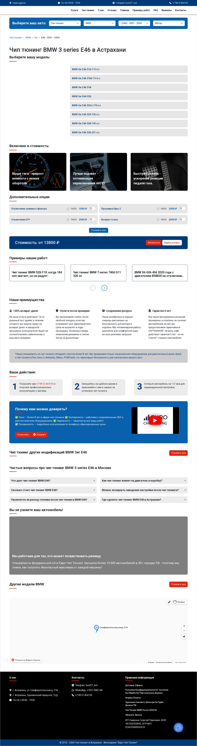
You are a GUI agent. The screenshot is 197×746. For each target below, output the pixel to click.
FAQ (156, 10)
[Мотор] (169, 23)
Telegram (39, 434)
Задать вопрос (172, 242)
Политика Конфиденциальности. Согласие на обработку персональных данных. (146, 691)
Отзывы (112, 10)
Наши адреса (19, 3)
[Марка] (99, 23)
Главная (124, 10)
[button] (104, 288)
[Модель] (134, 23)
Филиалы (166, 10)
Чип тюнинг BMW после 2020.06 (141, 710)
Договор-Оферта (134, 685)
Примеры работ (141, 10)
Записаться (154, 242)
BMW (28, 37)
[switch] (92, 208)
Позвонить (23, 434)
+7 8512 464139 (45, 383)
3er (36, 37)
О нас (101, 10)
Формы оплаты (133, 698)
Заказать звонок (133, 715)
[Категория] (65, 23)
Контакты (180, 10)
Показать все (98, 230)
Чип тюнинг (88, 10)
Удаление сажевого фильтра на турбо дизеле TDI (144, 703)
